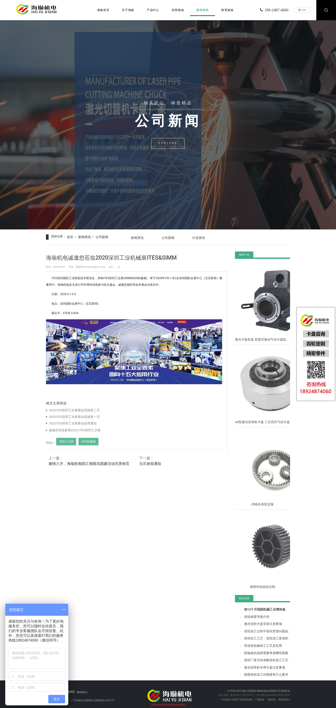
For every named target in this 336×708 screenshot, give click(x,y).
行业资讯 (203, 236)
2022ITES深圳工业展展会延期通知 (67, 427)
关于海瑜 (128, 9)
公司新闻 (98, 236)
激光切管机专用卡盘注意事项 (259, 666)
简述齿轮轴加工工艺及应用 (258, 645)
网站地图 (223, 688)
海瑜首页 (103, 9)
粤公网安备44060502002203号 (273, 688)
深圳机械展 (85, 445)
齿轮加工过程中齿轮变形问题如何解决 (264, 632)
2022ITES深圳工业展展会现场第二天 (68, 414)
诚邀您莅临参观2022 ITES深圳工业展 (68, 434)
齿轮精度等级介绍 (253, 618)
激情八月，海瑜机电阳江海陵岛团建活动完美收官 (90, 462)
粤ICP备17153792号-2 (242, 688)
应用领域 (178, 9)
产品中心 (153, 9)
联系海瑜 (227, 9)
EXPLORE (168, 144)
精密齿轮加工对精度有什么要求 (260, 673)
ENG (302, 9)
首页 (70, 236)
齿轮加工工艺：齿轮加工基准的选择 (263, 639)
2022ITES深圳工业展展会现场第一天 (68, 420)
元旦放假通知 (151, 462)
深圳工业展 (65, 445)
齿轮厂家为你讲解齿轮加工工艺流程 (263, 659)
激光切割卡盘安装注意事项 (258, 625)
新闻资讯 (202, 9)
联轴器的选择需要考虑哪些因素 (260, 652)
